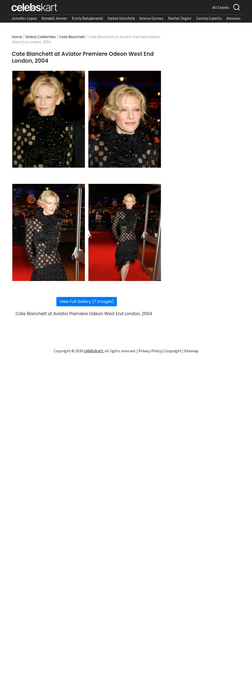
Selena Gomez (151, 18)
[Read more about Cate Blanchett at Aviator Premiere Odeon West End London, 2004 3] (48, 232)
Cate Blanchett (72, 36)
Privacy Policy (150, 350)
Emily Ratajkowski (87, 18)
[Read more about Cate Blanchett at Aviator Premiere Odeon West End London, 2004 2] (124, 119)
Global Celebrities (40, 36)
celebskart (93, 351)
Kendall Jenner (54, 18)
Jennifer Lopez (24, 18)
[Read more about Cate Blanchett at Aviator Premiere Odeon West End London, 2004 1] (48, 119)
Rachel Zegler (179, 18)
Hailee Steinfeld (121, 18)
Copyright (172, 350)
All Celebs (220, 7)
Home (17, 36)
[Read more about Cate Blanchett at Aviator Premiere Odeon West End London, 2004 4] (124, 232)
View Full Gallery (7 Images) (87, 301)
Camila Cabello (209, 18)
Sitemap (191, 350)
